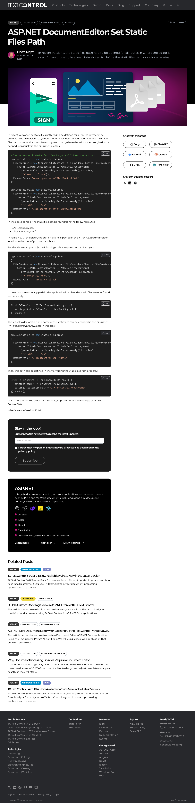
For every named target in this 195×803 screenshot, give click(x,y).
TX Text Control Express (21, 738)
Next (181, 22)
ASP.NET (13, 22)
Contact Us (166, 741)
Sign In (11, 794)
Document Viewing (19, 768)
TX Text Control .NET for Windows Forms (31, 731)
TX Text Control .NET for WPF (25, 735)
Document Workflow (20, 772)
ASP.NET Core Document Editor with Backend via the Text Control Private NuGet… (59, 630)
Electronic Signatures (20, 764)
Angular (104, 757)
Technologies (78, 5)
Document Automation (53, 654)
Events (103, 738)
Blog (121, 5)
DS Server (13, 742)
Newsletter (105, 727)
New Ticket (136, 723)
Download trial (72, 542)
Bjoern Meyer (25, 52)
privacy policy (26, 451)
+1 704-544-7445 (173, 727)
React (102, 761)
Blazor (103, 764)
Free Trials (75, 727)
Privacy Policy (44, 794)
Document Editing (19, 757)
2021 (19, 59)
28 (31, 55)
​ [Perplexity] (161, 165)
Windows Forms (31, 569)
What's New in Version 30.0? (24, 410)
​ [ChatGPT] (160, 144)
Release (69, 23)
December (23, 55)
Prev (173, 22)
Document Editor (50, 23)
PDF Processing (17, 761)
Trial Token (75, 723)
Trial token (46, 542)
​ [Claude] (160, 154)
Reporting (14, 753)
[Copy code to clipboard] (105, 153)
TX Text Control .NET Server (24, 723)
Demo (97, 5)
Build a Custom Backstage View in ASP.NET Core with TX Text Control (51, 605)
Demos (103, 731)
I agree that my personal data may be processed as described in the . (58, 449)
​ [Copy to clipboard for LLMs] (135, 144)
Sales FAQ (135, 731)
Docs (109, 5)
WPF (46, 569)
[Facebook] (135, 183)
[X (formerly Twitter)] (124, 183)
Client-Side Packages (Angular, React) (30, 727)
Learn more (22, 542)
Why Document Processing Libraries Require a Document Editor (49, 660)
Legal (56, 794)
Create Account (26, 794)
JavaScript (28, 598)
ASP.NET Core (29, 23)
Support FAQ (137, 727)
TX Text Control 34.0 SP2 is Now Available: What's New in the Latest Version (54, 575)
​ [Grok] (134, 165)
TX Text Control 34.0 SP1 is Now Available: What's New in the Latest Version (54, 689)
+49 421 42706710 (173, 736)
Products (58, 5)
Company (152, 5)
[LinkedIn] (129, 183)
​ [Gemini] (134, 154)
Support (134, 5)
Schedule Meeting (171, 744)
